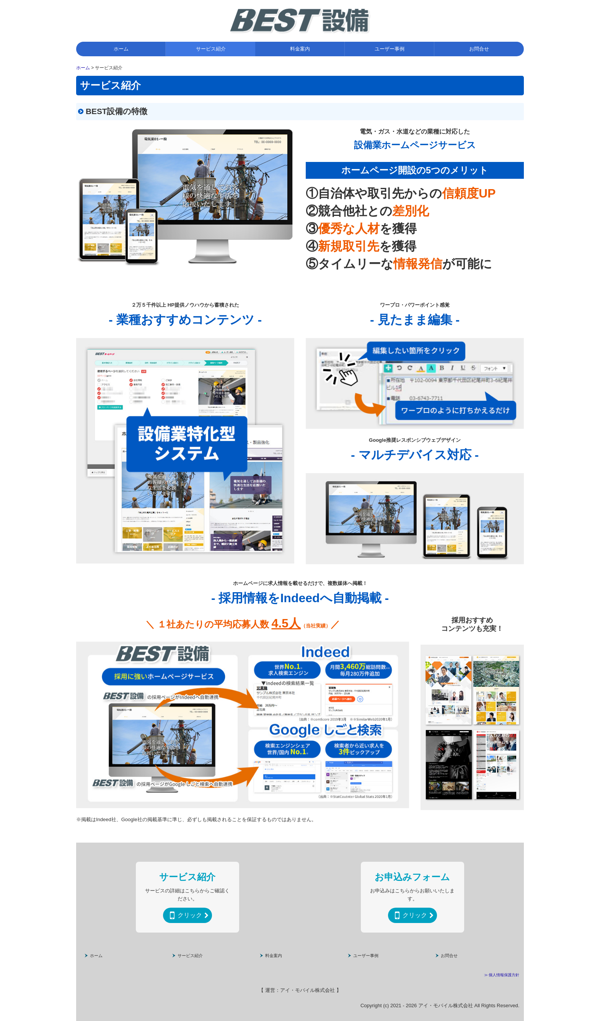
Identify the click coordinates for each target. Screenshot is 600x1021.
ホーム (121, 49)
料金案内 (300, 49)
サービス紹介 (211, 49)
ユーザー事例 (389, 49)
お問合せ (479, 49)
